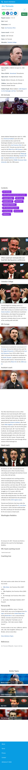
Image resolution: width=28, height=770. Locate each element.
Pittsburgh (23, 153)
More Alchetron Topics (7, 636)
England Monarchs (8, 351)
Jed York (13, 91)
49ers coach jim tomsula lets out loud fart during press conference (14, 195)
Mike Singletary (9, 424)
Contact (4, 757)
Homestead (13, 73)
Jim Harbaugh (7, 91)
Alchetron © (6, 762)
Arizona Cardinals (15, 422)
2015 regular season (16, 500)
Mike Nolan (6, 587)
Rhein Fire (11, 149)
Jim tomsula (7, 192)
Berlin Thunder (7, 357)
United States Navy (19, 613)
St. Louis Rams (22, 505)
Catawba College (12, 42)
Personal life (18, 211)
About (3, 744)
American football (9, 139)
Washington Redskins (9, 204)
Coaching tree (7, 211)
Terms (3, 748)
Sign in (24, 14)
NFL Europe (19, 149)
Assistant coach (8, 201)
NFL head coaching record (11, 208)
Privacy (4, 753)
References (6, 214)
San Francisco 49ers (10, 28)
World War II (8, 615)
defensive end (13, 158)
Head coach (19, 201)
